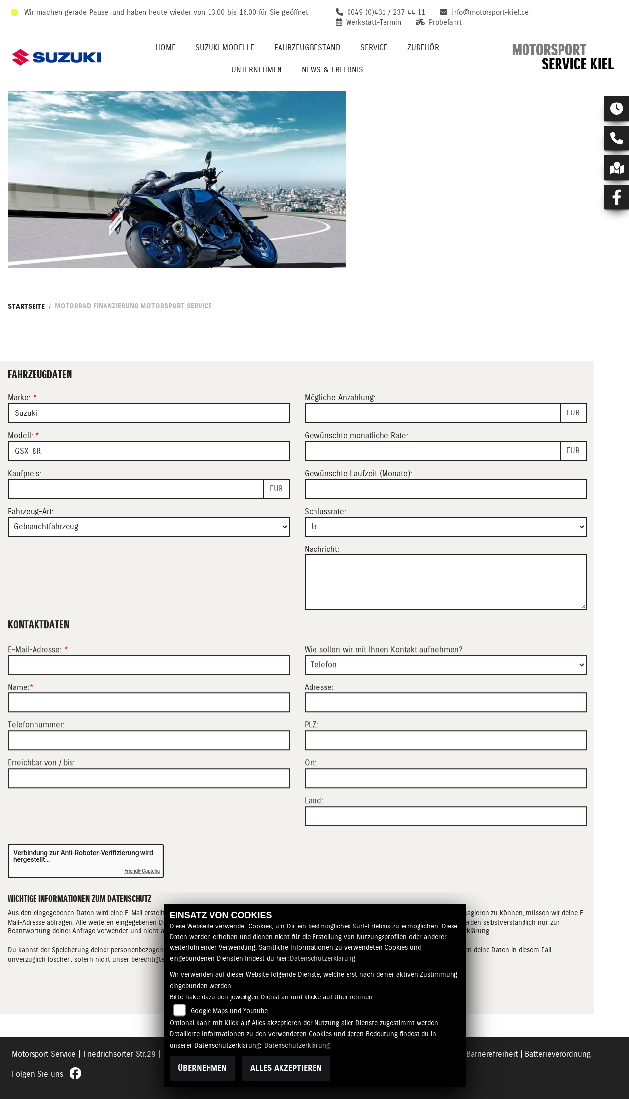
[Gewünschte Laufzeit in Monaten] (446, 489)
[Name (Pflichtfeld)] (149, 735)
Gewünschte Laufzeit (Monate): (358, 473)
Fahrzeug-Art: (31, 511)
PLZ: (311, 757)
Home (165, 47)
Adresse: (319, 720)
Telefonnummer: (36, 757)
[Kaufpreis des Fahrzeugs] (136, 489)
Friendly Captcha (142, 871)
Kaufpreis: (24, 473)
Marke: (19, 397)
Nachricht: (322, 549)
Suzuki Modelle (224, 47)
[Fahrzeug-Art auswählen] (149, 527)
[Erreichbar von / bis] (149, 811)
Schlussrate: (325, 511)
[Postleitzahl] (446, 773)
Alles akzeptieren (286, 1068)
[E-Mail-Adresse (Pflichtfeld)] (149, 698)
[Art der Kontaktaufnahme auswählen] (446, 698)
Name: (19, 720)
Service (373, 47)
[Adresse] (446, 735)
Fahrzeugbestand (307, 47)
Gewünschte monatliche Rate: (356, 435)
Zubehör (423, 47)
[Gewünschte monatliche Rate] (433, 451)
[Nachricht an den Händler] (446, 582)
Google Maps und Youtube (229, 1011)
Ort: (311, 795)
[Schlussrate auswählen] (446, 527)
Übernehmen (202, 1068)
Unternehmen (256, 69)
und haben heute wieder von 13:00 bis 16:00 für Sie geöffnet (210, 12)
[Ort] (446, 811)
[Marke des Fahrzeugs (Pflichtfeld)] (149, 413)
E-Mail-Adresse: (38, 682)
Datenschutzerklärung (322, 958)
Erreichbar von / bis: (41, 795)
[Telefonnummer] (149, 773)
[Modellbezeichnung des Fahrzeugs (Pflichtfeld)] (149, 451)
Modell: (20, 435)
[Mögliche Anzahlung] (433, 413)
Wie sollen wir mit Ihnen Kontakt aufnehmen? (384, 682)
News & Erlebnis (332, 69)
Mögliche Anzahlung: (340, 397)
